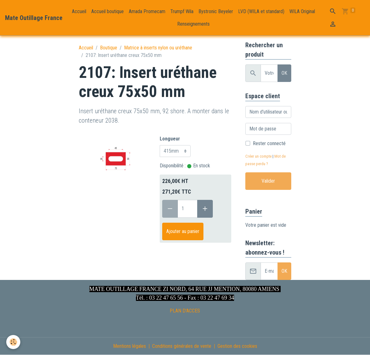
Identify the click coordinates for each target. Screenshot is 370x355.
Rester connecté (269, 143)
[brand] (33, 18)
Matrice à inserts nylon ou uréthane (158, 48)
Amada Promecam (147, 11)
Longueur (170, 139)
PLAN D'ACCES (185, 311)
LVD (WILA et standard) (261, 11)
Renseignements (193, 24)
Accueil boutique (107, 11)
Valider (268, 181)
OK (284, 73)
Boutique (108, 48)
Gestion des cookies (237, 346)
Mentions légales (129, 346)
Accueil (79, 11)
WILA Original (302, 11)
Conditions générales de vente (181, 346)
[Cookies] (13, 342)
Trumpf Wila (181, 11)
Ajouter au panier (182, 231)
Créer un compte (258, 156)
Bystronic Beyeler (215, 11)
